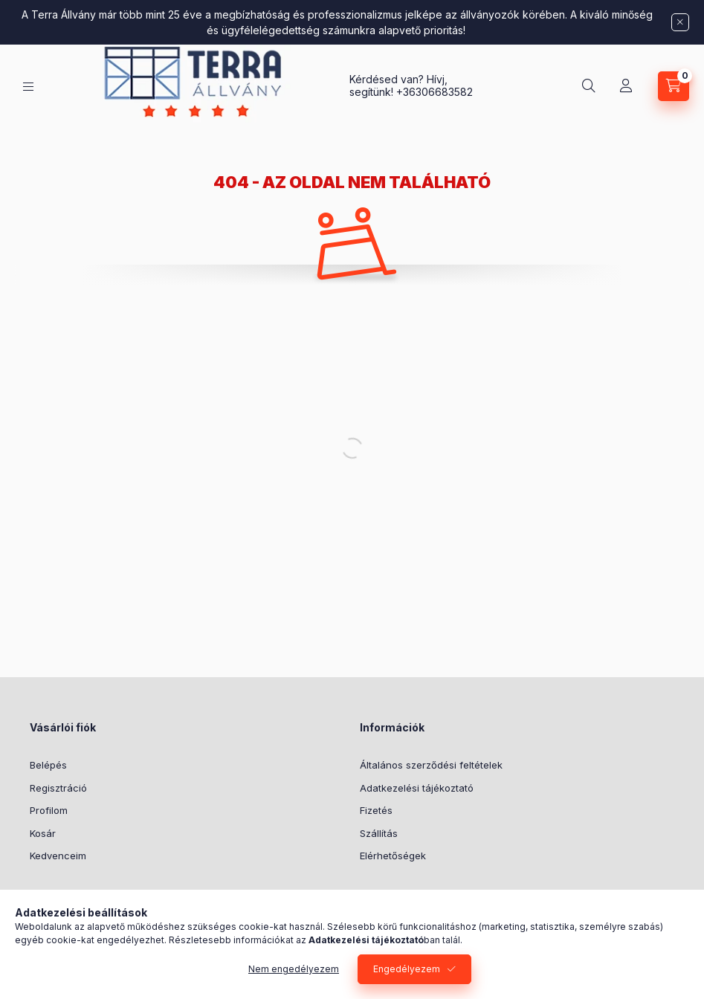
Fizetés (376, 810)
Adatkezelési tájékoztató (417, 788)
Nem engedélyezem (293, 968)
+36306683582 (434, 91)
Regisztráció (58, 788)
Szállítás (379, 833)
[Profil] (626, 86)
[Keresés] (589, 86)
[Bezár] (680, 22)
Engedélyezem (406, 968)
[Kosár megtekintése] (673, 86)
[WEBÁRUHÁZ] (28, 86)
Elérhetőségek (393, 855)
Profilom (49, 810)
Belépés (48, 765)
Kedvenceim (58, 855)
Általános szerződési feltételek (431, 765)
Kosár (43, 833)
